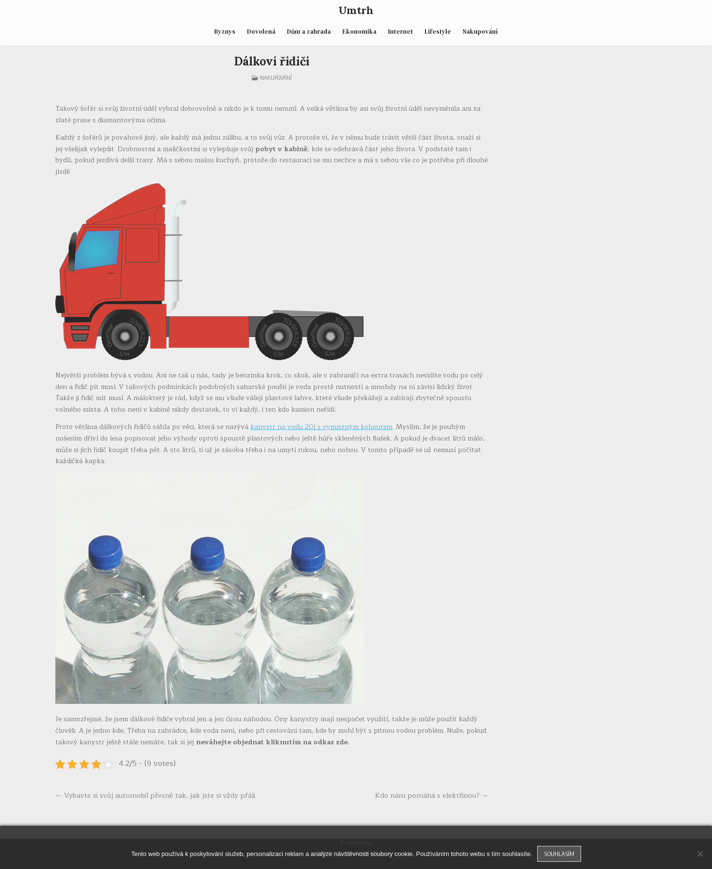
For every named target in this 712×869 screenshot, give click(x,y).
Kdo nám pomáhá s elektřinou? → (432, 795)
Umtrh (356, 10)
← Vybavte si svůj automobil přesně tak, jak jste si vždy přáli (155, 795)
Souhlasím (559, 853)
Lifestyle (438, 31)
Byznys (224, 31)
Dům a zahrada (309, 31)
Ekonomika (359, 31)
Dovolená (261, 31)
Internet (400, 31)
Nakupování (480, 31)
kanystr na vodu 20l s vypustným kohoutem (321, 426)
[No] (700, 853)
